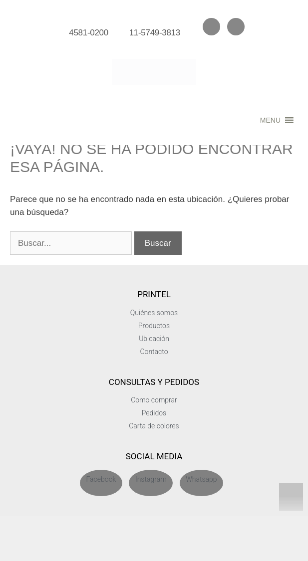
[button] (270, 120)
